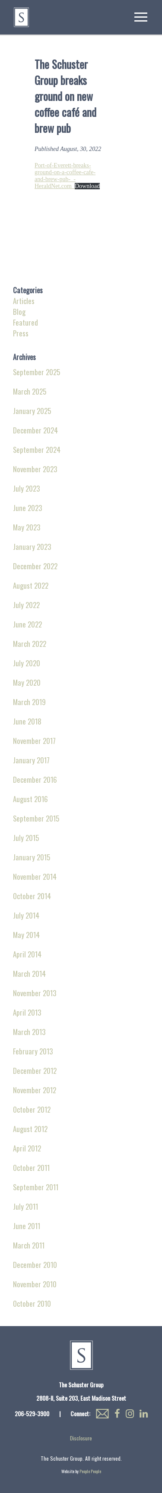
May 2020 (27, 682)
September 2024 (36, 449)
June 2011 (26, 1225)
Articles (24, 300)
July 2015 (26, 837)
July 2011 (25, 1206)
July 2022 (26, 604)
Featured (25, 322)
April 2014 (27, 954)
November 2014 (35, 876)
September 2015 (36, 818)
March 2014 (29, 973)
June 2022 (27, 624)
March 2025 (29, 391)
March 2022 (29, 643)
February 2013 (33, 1051)
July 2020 (26, 663)
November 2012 (34, 1090)
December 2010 (35, 1264)
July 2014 (26, 915)
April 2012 (27, 1148)
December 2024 (35, 430)
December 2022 (35, 566)
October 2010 (32, 1303)
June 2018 (27, 721)
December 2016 (35, 779)
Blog (19, 311)
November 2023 (35, 469)
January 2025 (32, 410)
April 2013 (27, 1012)
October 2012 (32, 1109)
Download (87, 186)
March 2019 (29, 701)
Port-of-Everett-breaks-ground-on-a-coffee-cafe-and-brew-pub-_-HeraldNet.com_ (65, 175)
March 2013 (29, 1031)
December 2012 (35, 1070)
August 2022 (30, 585)
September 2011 (35, 1187)
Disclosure (81, 1438)
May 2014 (26, 934)
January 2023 (32, 546)
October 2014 (32, 896)
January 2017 (31, 760)
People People (90, 1471)
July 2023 (26, 488)
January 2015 (31, 857)
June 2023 (27, 507)
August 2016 (30, 799)
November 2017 (34, 740)
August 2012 (30, 1128)
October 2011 (31, 1167)
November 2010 (35, 1284)
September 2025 (36, 372)
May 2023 (26, 527)
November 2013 (34, 993)
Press (21, 333)
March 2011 (28, 1245)
